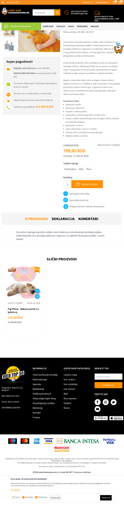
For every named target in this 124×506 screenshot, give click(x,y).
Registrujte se (102, 2)
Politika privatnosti (42, 424)
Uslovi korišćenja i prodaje (45, 405)
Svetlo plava (70, 199)
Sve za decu (69, 410)
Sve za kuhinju (71, 414)
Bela (81, 199)
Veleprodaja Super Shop (44, 429)
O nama (36, 448)
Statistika (29, 497)
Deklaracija (63, 249)
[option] (9, 46)
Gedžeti (67, 433)
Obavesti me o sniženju (108, 175)
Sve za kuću (69, 419)
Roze (88, 199)
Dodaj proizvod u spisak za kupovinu (83, 236)
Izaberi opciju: (70, 193)
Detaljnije (15, 489)
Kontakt (37, 443)
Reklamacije (38, 419)
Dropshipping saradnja (44, 433)
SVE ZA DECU (36, 32)
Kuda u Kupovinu (9, 32)
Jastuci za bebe (63, 32)
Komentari (88, 249)
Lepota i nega (70, 405)
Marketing (38, 438)
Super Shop (23, 32)
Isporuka (37, 414)
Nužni (17, 497)
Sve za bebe (49, 32)
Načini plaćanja (40, 410)
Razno (67, 438)
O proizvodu (36, 249)
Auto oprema (70, 429)
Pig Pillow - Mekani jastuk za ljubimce (23, 341)
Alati (66, 424)
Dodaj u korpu (89, 214)
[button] (46, 12)
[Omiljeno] (113, 2)
